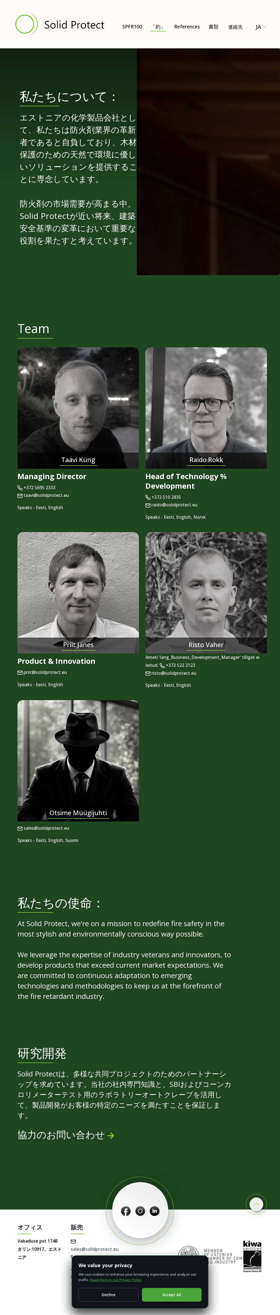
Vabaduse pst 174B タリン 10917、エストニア (40, 1249)
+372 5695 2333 (37, 488)
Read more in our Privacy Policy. (116, 1279)
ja (261, 26)
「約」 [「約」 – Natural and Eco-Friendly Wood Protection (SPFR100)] (158, 26)
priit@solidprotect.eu (42, 672)
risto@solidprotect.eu (170, 673)
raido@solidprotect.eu (171, 505)
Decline (108, 1294)
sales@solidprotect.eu (43, 828)
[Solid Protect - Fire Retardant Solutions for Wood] (59, 24)
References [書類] (187, 26)
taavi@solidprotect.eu (43, 495)
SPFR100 (132, 26)
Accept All (171, 1294)
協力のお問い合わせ (66, 1134)
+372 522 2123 (177, 665)
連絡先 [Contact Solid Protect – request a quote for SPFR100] (235, 27)
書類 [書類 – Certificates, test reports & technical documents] (213, 26)
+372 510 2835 (163, 497)
